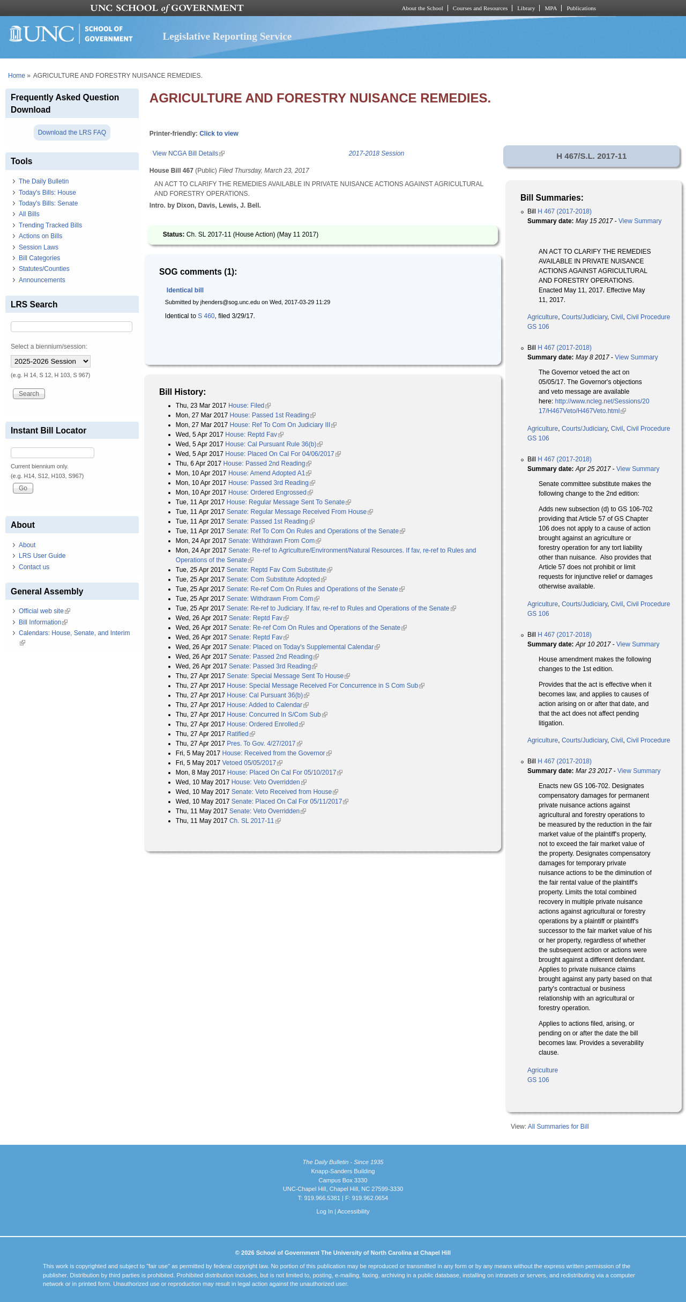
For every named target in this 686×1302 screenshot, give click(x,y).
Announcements (42, 280)
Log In (324, 1211)
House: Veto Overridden (269, 782)
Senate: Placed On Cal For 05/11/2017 (290, 801)
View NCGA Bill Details (189, 153)
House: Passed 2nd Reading (267, 463)
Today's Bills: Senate (48, 203)
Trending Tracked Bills (50, 225)
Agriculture (542, 317)
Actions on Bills (40, 236)
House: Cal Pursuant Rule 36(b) (274, 444)
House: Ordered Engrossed (270, 492)
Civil (617, 317)
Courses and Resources (480, 8)
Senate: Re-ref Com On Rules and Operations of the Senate (316, 589)
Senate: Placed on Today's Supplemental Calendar (304, 647)
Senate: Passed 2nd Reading (274, 656)
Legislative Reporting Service (227, 36)
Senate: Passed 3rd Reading (273, 666)
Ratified (241, 734)
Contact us (34, 567)
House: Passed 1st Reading (273, 415)
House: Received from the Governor (277, 753)
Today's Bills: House (47, 192)
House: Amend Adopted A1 (269, 473)
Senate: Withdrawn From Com (274, 541)
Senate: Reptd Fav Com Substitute (279, 569)
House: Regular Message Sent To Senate (289, 502)
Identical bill (185, 290)
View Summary (639, 221)
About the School (422, 8)
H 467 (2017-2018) (565, 211)
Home (16, 75)
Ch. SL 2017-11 (255, 821)
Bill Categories (39, 258)
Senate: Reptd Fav (259, 618)
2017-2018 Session (376, 153)
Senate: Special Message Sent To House (288, 676)
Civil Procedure (648, 317)
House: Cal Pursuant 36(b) (268, 695)
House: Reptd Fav (254, 434)
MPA (551, 8)
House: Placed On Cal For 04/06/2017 (282, 454)
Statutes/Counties (44, 269)
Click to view (218, 133)
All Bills (29, 214)
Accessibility (353, 1211)
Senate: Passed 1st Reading (271, 521)
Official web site (44, 611)
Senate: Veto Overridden (267, 811)
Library (526, 8)
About (27, 545)
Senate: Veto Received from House (285, 792)
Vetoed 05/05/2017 (252, 763)
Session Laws (38, 247)
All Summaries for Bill (558, 1126)
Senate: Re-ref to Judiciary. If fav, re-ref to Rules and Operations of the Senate (341, 608)
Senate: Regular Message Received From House (300, 512)
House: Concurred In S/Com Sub (277, 714)
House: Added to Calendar (268, 705)
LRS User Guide (42, 556)
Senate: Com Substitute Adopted (276, 579)
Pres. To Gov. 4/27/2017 (264, 743)
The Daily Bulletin (44, 181)
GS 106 (538, 326)
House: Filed (249, 405)
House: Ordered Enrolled (265, 724)
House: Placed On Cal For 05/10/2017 (284, 772)
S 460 (206, 316)
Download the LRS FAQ (72, 132)
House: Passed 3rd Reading (271, 483)
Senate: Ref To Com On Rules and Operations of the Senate (316, 531)
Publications (581, 8)
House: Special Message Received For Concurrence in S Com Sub (325, 685)
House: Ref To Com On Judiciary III (283, 425)
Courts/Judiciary (584, 317)
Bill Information (43, 622)
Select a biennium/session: (49, 346)
